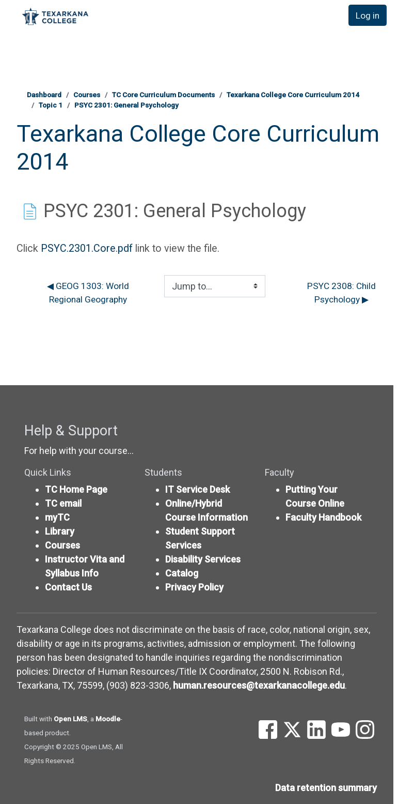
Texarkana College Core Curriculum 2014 (293, 94)
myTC (57, 517)
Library (59, 531)
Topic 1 (50, 105)
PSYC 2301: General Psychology (126, 105)
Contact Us (68, 587)
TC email (63, 503)
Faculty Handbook (323, 517)
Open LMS (70, 719)
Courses (86, 94)
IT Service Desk (197, 489)
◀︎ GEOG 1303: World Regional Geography (89, 293)
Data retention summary (326, 787)
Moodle (107, 719)
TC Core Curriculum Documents (163, 94)
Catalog (181, 573)
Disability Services (203, 559)
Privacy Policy (194, 587)
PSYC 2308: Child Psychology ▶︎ (342, 293)
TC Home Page (76, 489)
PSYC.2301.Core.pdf (87, 248)
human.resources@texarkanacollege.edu (259, 685)
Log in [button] (367, 15)
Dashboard (44, 94)
